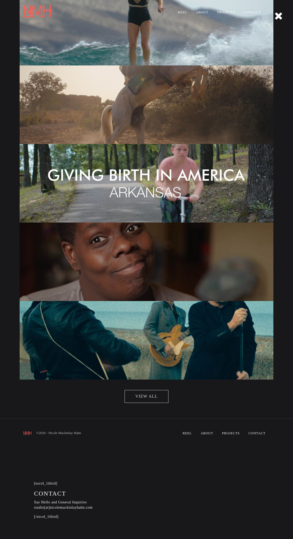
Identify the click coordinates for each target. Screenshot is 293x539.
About (202, 12)
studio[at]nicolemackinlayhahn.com (63, 507)
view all (146, 396)
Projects (226, 12)
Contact (252, 12)
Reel (182, 12)
